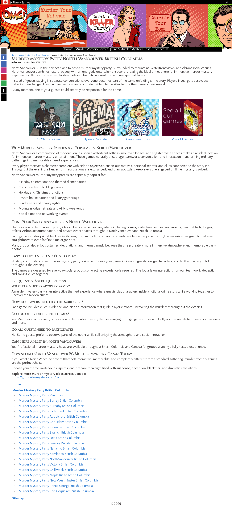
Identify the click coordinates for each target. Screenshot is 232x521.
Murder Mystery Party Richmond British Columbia (53, 411)
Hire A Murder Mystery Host (130, 49)
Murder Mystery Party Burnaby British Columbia (51, 406)
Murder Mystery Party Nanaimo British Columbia (52, 448)
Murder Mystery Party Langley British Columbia (51, 443)
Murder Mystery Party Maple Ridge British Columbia (54, 475)
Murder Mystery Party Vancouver (42, 395)
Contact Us (160, 49)
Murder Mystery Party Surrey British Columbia (50, 400)
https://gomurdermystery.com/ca (35, 377)
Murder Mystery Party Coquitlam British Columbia (53, 422)
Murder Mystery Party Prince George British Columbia (56, 486)
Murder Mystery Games (91, 49)
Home (68, 49)
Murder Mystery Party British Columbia (34, 55)
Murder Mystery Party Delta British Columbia (49, 438)
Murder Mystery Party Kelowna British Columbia (52, 427)
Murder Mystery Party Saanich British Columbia (51, 432)
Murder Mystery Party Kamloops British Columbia (53, 454)
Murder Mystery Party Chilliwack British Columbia (53, 470)
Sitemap (18, 498)
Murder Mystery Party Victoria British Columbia (51, 464)
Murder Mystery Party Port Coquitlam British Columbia (56, 491)
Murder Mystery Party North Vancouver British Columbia (57, 459)
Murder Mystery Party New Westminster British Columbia (58, 480)
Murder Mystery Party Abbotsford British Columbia (54, 416)
